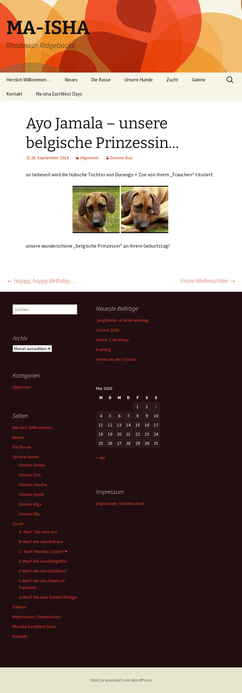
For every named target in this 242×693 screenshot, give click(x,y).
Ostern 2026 (107, 330)
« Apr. (101, 457)
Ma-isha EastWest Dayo (59, 94)
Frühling (103, 349)
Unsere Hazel (31, 494)
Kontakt (14, 94)
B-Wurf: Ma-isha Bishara (40, 541)
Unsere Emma (32, 465)
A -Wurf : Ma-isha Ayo (38, 532)
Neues (71, 80)
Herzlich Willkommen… (28, 80)
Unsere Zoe (30, 475)
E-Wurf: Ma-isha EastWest (42, 571)
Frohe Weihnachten (208, 281)
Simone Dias (121, 158)
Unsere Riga (30, 504)
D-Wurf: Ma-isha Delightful (42, 561)
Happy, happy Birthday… (41, 281)
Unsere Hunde (138, 80)
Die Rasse (101, 80)
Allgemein (89, 158)
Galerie (198, 80)
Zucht (172, 80)
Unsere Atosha (33, 484)
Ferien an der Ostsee (116, 359)
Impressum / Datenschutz (37, 617)
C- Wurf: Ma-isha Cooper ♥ (43, 551)
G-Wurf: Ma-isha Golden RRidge (48, 597)
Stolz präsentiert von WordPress (121, 680)
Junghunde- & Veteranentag (122, 320)
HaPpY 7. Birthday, (113, 340)
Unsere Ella (29, 514)
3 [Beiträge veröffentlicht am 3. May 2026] (156, 406)
